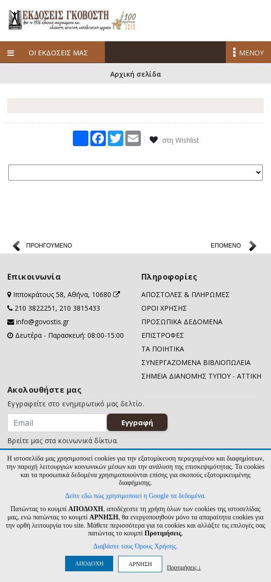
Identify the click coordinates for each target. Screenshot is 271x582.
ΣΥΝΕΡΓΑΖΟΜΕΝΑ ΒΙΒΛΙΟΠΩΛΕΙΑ (196, 362)
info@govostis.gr (42, 321)
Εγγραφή (137, 422)
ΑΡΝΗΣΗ (140, 564)
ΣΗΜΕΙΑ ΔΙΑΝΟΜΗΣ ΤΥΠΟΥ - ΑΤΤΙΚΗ (201, 376)
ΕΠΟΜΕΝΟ (226, 245)
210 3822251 (35, 308)
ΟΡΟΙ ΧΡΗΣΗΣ (164, 308)
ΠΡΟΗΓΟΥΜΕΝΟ (49, 245)
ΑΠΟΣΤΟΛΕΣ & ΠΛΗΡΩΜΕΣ (185, 294)
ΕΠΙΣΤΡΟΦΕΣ (162, 335)
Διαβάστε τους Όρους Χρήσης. (135, 546)
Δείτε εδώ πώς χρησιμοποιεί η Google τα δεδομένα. (135, 495)
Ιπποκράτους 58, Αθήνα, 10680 (66, 294)
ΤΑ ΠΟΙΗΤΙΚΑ (162, 348)
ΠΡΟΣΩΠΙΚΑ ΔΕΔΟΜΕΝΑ (181, 321)
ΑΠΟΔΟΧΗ (89, 563)
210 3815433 (79, 308)
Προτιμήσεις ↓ (184, 567)
